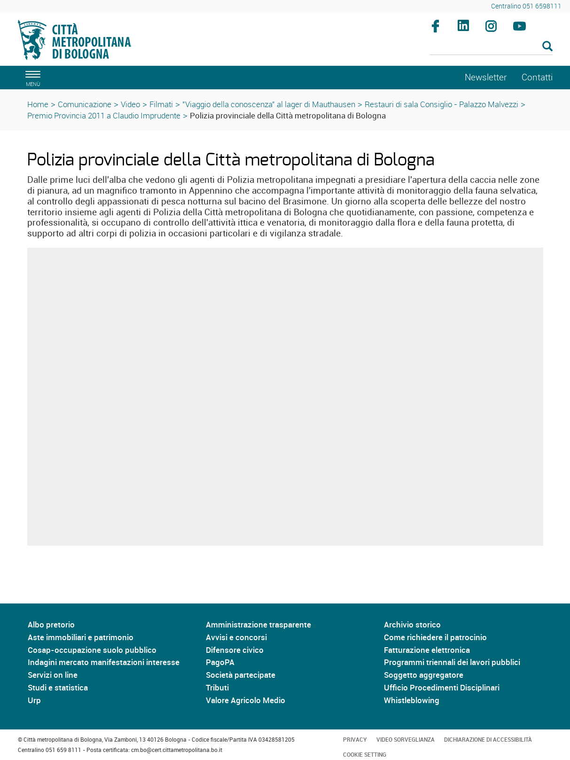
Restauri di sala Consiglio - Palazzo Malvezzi (441, 104)
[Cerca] (491, 47)
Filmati (161, 104)
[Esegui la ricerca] (547, 47)
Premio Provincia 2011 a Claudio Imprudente (103, 115)
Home (37, 104)
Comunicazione (84, 104)
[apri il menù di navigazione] (31, 77)
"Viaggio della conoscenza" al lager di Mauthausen (268, 104)
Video (130, 104)
